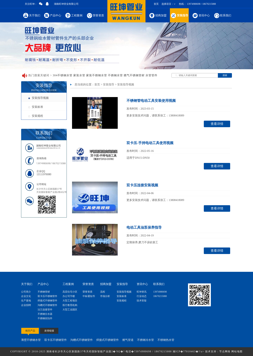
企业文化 (26, 296)
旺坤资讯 (142, 291)
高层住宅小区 (70, 291)
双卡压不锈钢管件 (47, 296)
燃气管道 (128, 339)
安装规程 (35, 115)
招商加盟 (158, 15)
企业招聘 (26, 305)
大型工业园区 (70, 309)
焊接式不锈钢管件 (47, 300)
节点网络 (225, 351)
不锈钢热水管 (165, 339)
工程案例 (73, 15)
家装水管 (79, 75)
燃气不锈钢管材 (134, 75)
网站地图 (237, 351)
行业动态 (142, 296)
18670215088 (160, 296)
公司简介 (26, 291)
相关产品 (30, 330)
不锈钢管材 (44, 291)
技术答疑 (142, 300)
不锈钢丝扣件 (45, 318)
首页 (156, 4)
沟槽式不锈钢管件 (47, 305)
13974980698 (160, 291)
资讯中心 (201, 15)
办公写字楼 (69, 296)
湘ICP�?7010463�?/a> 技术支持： (196, 351)
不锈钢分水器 (45, 314)
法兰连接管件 (45, 309)
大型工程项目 (70, 300)
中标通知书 (89, 296)
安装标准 (35, 106)
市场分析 (105, 296)
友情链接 (49, 330)
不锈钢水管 (115, 75)
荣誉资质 (95, 15)
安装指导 (179, 15)
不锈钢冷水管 (145, 339)
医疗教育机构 (70, 305)
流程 (102, 291)
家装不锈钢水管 (96, 75)
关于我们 (31, 15)
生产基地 (26, 300)
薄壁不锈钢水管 (31, 339)
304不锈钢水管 (62, 75)
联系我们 (222, 15)
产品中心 (52, 15)
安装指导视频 (38, 97)
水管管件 (151, 75)
